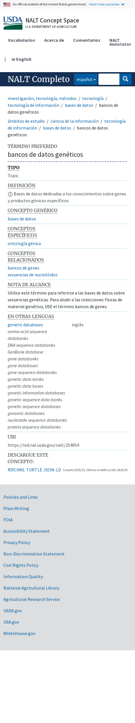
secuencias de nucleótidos (33, 274)
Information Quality (23, 576)
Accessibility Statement (26, 531)
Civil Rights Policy (20, 565)
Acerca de (54, 40)
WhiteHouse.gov (19, 633)
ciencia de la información (74, 121)
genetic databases (25, 324)
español (83, 79)
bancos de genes (23, 268)
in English (21, 59)
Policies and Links (20, 497)
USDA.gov (12, 610)
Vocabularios (21, 40)
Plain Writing (16, 508)
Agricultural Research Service (31, 599)
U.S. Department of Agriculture (51, 26)
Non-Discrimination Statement (34, 554)
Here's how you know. (104, 4)
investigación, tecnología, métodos (42, 98)
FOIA (8, 520)
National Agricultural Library (31, 588)
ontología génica (24, 243)
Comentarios (86, 40)
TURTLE (34, 470)
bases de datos (79, 105)
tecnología (93, 98)
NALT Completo (39, 79)
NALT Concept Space (52, 20)
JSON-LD (52, 470)
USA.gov (11, 622)
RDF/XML (16, 470)
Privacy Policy (16, 542)
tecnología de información (33, 105)
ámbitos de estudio (26, 121)
